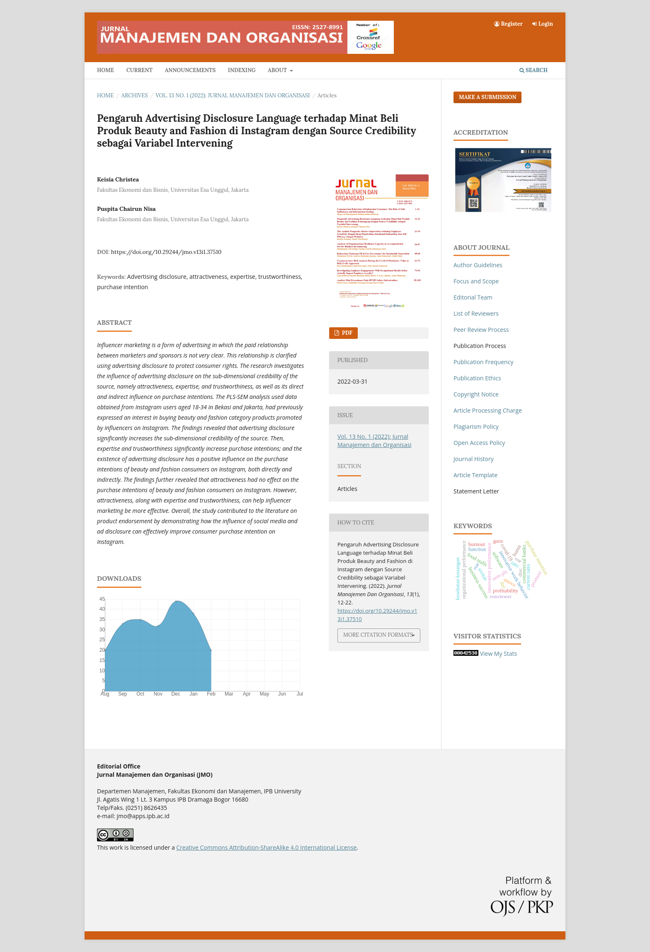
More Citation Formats (378, 634)
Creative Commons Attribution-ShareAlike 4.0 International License (266, 847)
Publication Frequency (483, 362)
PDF (346, 332)
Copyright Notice (476, 394)
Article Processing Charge (488, 410)
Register (508, 23)
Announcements (190, 70)
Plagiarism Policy (476, 426)
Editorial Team (473, 297)
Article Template (475, 475)
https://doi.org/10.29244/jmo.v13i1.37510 (166, 252)
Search (533, 70)
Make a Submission (487, 97)
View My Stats (498, 653)
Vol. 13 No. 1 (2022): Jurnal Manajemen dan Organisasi (232, 95)
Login (542, 23)
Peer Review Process (481, 329)
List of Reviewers (476, 313)
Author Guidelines (478, 265)
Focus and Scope (476, 281)
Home (105, 70)
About (278, 70)
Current (139, 70)
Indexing (242, 70)
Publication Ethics (477, 378)
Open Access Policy (479, 443)
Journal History (474, 459)
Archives (134, 95)
